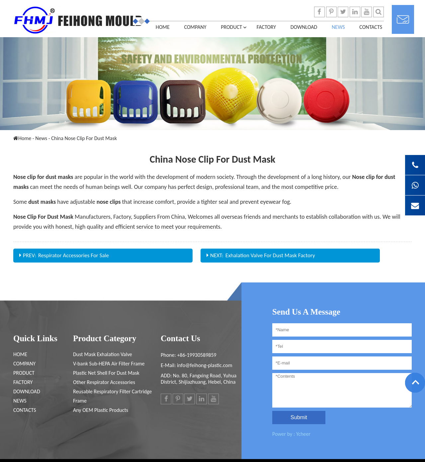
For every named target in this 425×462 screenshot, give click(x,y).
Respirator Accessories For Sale (73, 255)
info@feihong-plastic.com (204, 365)
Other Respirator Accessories (104, 382)
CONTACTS (370, 27)
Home (163, 27)
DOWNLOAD (304, 27)
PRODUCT (231, 27)
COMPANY (195, 27)
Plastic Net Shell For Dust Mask (106, 373)
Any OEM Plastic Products (100, 410)
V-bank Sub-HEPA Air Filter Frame (109, 363)
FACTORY (266, 27)
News (338, 27)
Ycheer (303, 434)
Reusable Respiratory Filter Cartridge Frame (112, 396)
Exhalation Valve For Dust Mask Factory (270, 255)
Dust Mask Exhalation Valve (102, 354)
